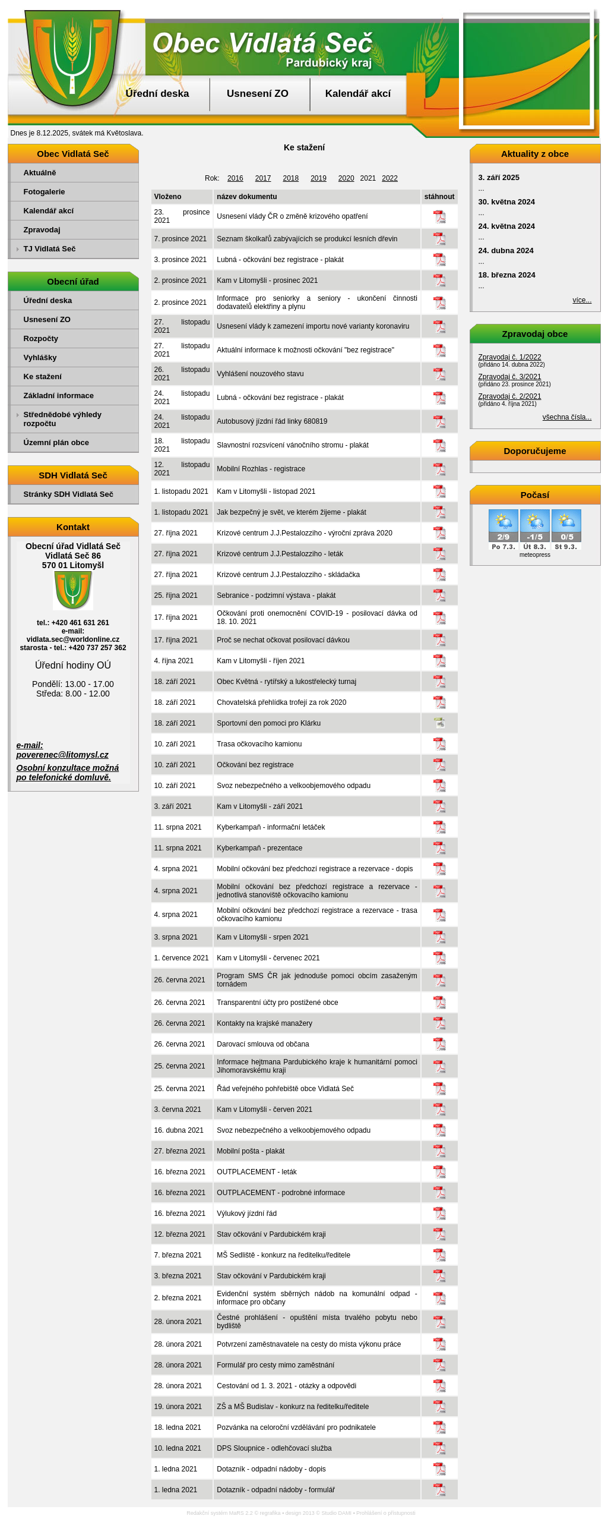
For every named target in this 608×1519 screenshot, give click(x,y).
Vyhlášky (40, 357)
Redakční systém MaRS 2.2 (219, 1513)
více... (581, 300)
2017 (263, 178)
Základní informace (59, 395)
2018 (291, 178)
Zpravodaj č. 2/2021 (510, 396)
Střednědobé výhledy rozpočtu (63, 419)
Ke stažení (43, 376)
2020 (346, 178)
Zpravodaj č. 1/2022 (510, 357)
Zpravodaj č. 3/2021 (510, 377)
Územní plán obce (57, 442)
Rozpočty (41, 338)
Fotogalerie (44, 191)
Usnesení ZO (258, 93)
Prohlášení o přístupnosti (386, 1513)
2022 (390, 178)
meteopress (535, 554)
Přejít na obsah (581, 5)
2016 (235, 178)
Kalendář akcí (358, 93)
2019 (319, 178)
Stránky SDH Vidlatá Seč (69, 494)
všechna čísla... (567, 417)
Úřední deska (157, 93)
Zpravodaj (42, 229)
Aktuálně (40, 172)
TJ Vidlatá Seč (50, 248)
